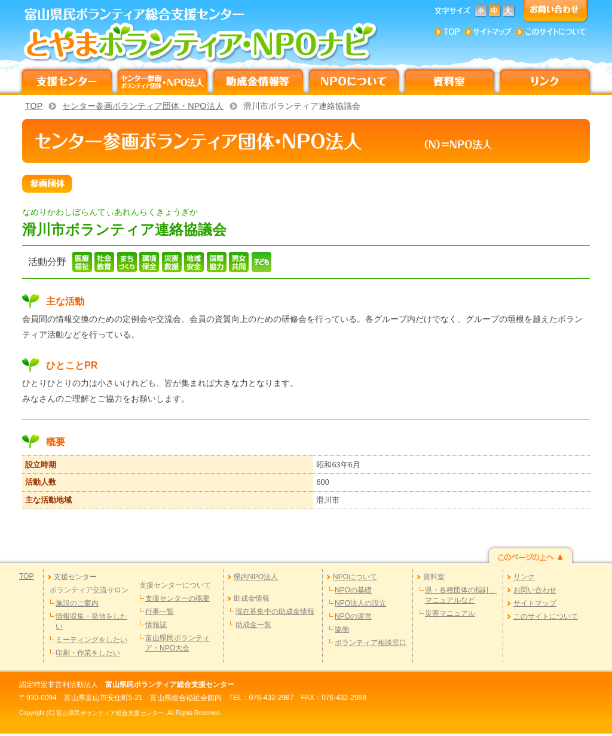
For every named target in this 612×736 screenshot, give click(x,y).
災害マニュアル (450, 613)
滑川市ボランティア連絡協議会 (301, 106)
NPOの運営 (353, 616)
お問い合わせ (534, 590)
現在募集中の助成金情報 (274, 611)
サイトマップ (534, 603)
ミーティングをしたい (91, 639)
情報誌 (156, 625)
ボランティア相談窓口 (370, 642)
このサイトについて (545, 616)
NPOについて (355, 577)
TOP (33, 106)
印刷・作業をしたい (88, 653)
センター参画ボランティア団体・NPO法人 (142, 106)
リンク (524, 577)
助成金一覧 (253, 625)
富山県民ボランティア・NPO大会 (177, 643)
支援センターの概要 (177, 598)
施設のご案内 (77, 603)
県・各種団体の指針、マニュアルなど (461, 595)
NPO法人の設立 (360, 603)
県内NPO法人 (256, 577)
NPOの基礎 (353, 590)
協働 (342, 629)
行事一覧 (159, 611)
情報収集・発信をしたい (91, 621)
